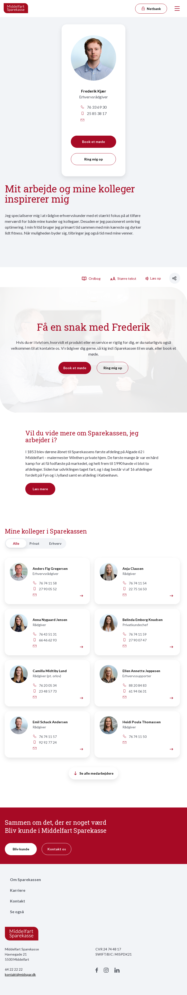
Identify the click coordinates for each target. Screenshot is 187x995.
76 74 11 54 (135, 583)
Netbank (151, 9)
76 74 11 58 (45, 583)
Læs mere (40, 489)
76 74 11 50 (135, 736)
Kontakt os (56, 849)
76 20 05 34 (45, 685)
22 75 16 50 (135, 589)
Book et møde (93, 142)
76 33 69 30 (94, 107)
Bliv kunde (21, 849)
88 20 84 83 (135, 685)
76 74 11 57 (45, 736)
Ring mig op (93, 159)
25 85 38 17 (94, 113)
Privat (34, 543)
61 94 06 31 (135, 691)
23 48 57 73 (45, 691)
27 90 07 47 (135, 640)
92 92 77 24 (45, 742)
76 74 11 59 (135, 634)
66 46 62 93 (45, 640)
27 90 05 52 (45, 589)
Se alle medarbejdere (93, 773)
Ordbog (91, 278)
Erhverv (55, 543)
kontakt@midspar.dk (20, 974)
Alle (16, 543)
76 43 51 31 (45, 634)
